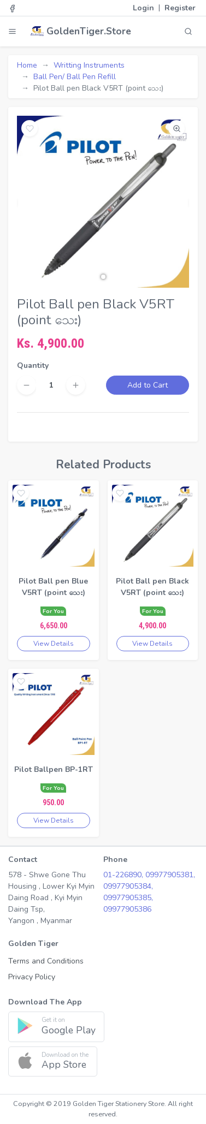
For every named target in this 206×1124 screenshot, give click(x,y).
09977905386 (127, 909)
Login (143, 8)
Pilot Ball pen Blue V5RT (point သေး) (53, 587)
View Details (53, 643)
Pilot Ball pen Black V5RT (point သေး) (152, 587)
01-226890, (124, 875)
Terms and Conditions (46, 961)
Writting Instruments (89, 65)
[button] (103, 277)
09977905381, (170, 875)
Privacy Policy (31, 977)
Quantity (33, 365)
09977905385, (128, 898)
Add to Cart (147, 385)
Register (180, 8)
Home (27, 65)
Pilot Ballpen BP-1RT (53, 769)
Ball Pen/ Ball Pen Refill (74, 77)
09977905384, (128, 886)
